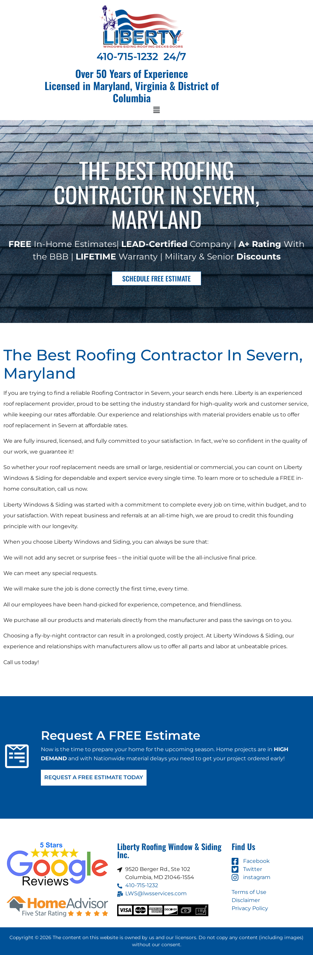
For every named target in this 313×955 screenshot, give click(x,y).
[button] (156, 110)
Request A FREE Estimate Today (93, 777)
